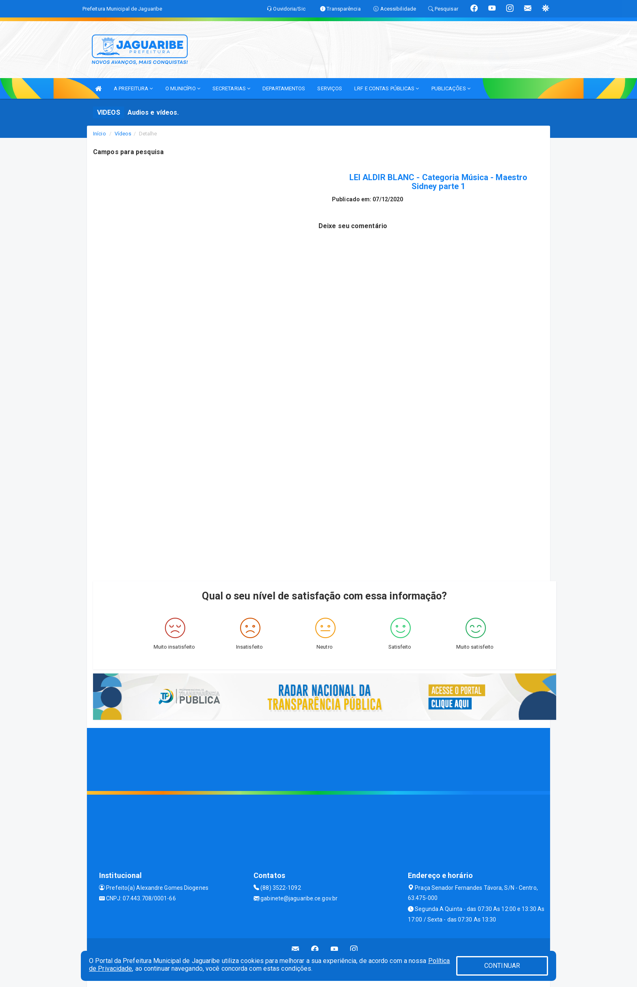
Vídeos (123, 134)
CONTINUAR (502, 966)
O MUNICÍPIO (182, 88)
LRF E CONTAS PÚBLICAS (386, 88)
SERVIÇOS (329, 88)
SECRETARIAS (231, 88)
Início (99, 134)
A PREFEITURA (133, 88)
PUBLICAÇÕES (450, 88)
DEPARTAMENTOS (283, 88)
